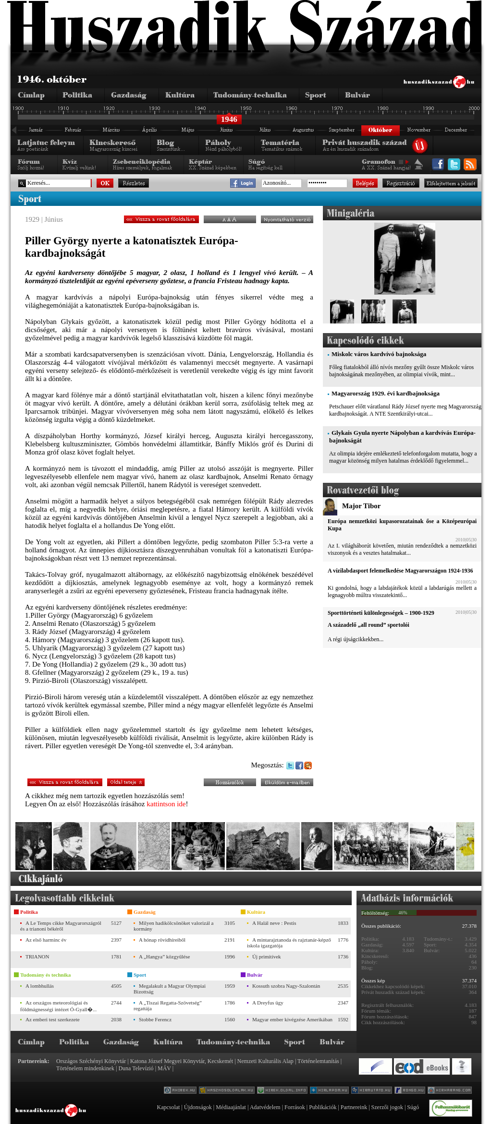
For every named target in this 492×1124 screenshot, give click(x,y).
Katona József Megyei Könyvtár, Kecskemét (181, 1061)
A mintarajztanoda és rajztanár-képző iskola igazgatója (289, 942)
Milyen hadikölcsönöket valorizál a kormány (173, 926)
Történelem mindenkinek (85, 1068)
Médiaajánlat (231, 1107)
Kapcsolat (168, 1107)
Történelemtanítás (318, 1061)
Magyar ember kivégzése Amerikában (292, 1019)
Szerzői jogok (387, 1107)
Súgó (413, 1107)
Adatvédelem (265, 1107)
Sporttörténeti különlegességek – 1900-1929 (381, 613)
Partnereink (354, 1107)
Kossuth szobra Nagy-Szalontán (286, 986)
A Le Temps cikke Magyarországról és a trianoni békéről (60, 926)
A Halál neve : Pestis (274, 923)
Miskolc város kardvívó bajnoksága (379, 354)
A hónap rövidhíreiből (162, 940)
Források (294, 1107)
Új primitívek (266, 956)
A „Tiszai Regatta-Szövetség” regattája (168, 1005)
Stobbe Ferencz (155, 1019)
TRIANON (37, 956)
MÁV (164, 1068)
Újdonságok (198, 1107)
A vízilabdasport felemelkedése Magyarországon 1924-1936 (400, 570)
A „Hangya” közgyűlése (164, 956)
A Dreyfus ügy (267, 1002)
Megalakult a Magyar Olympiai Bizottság (170, 988)
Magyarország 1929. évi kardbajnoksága (386, 393)
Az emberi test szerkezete (52, 1019)
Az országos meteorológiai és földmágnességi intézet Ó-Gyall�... (58, 1006)
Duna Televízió (135, 1068)
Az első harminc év (45, 940)
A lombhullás (39, 986)
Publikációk (322, 1107)
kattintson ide (166, 804)
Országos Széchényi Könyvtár (91, 1061)
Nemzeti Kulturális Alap (265, 1061)
